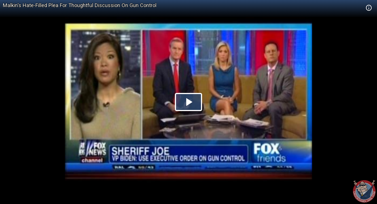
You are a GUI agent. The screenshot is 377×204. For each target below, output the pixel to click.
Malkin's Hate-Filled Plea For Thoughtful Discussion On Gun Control (79, 5)
